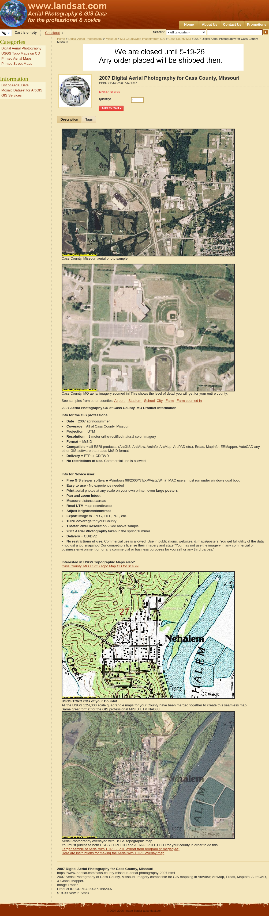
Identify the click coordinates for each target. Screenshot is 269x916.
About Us (209, 24)
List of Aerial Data (15, 85)
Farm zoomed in (189, 401)
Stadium (135, 401)
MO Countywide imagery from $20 (142, 38)
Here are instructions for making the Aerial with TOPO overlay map (113, 853)
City (160, 401)
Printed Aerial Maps (16, 58)
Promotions (256, 24)
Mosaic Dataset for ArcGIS (21, 90)
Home (189, 24)
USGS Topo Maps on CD (20, 53)
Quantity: (105, 99)
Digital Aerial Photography (85, 38)
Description (69, 119)
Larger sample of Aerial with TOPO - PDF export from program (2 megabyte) (121, 849)
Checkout (52, 33)
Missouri (111, 38)
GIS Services (11, 95)
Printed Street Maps (16, 63)
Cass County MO (180, 38)
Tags (89, 119)
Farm (169, 401)
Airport (120, 401)
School (149, 401)
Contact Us (232, 24)
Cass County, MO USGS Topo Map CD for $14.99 (100, 566)
